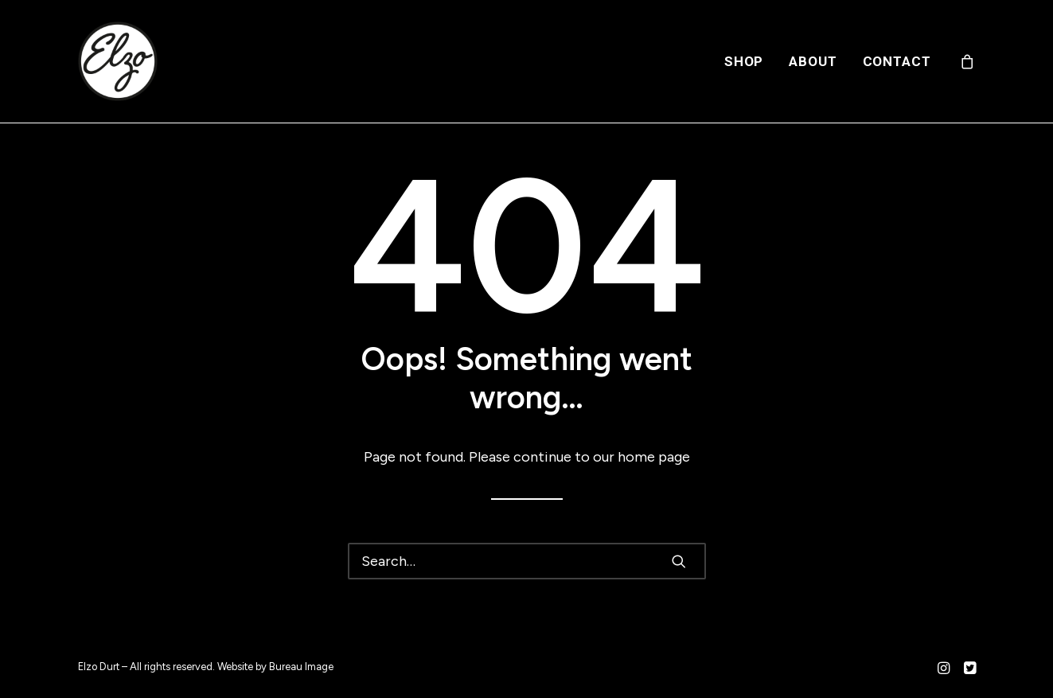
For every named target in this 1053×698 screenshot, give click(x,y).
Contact (897, 61)
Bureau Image (301, 667)
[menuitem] (743, 61)
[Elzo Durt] (118, 61)
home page (654, 457)
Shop (743, 61)
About (813, 61)
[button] (678, 561)
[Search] (527, 561)
